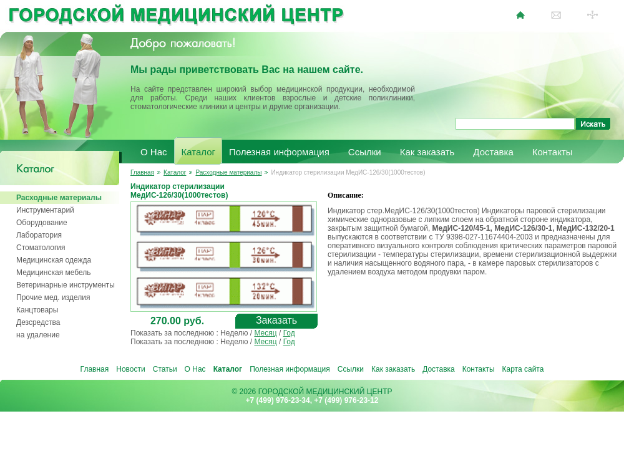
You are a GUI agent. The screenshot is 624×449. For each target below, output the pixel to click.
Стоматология (41, 247)
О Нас (153, 152)
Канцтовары (37, 310)
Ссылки (364, 152)
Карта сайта (523, 369)
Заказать (276, 320)
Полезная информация (279, 152)
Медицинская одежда (53, 260)
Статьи (165, 369)
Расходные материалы (59, 197)
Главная (142, 172)
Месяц (265, 333)
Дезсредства (38, 322)
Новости (130, 369)
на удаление (38, 335)
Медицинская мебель (53, 272)
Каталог (199, 152)
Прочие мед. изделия (53, 297)
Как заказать (427, 152)
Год (289, 333)
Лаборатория (39, 235)
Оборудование (41, 222)
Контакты (552, 152)
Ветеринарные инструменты (65, 285)
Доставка (493, 152)
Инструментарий (45, 210)
